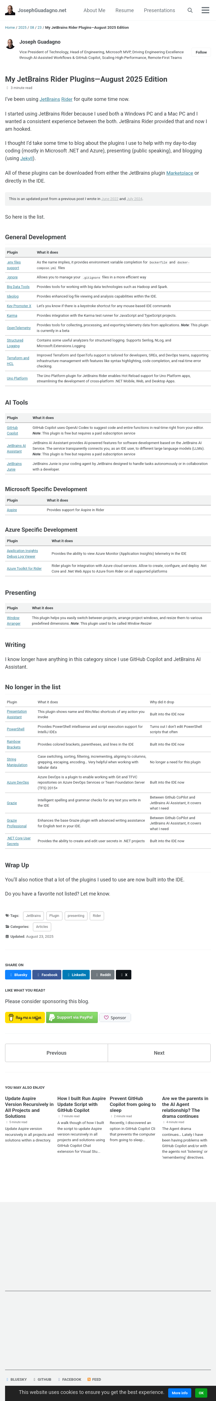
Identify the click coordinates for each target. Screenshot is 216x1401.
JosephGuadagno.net (42, 10)
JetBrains (50, 100)
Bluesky (16, 1379)
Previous (57, 1065)
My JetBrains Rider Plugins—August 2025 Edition (92, 79)
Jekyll (26, 158)
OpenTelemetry (20, 329)
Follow (201, 52)
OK (201, 1393)
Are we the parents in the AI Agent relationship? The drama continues (186, 1119)
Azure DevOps (19, 791)
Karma (12, 316)
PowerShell (16, 736)
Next (159, 1065)
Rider (68, 100)
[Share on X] (127, 986)
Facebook (69, 1379)
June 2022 (110, 198)
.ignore (13, 277)
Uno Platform (18, 381)
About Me (94, 10)
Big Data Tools (19, 287)
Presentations (159, 10)
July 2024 (135, 198)
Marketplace (180, 173)
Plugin (56, 927)
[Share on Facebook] (48, 986)
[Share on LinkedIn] (78, 986)
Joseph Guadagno (39, 42)
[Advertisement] (108, 1251)
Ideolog (13, 297)
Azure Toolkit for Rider (25, 574)
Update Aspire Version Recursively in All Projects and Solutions (27, 1119)
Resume (124, 10)
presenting (79, 927)
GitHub (42, 1379)
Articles (43, 938)
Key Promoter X (20, 307)
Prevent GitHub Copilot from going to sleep (134, 1116)
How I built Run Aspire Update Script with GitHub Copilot (80, 1116)
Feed (94, 1379)
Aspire (12, 514)
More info (179, 1393)
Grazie (12, 812)
